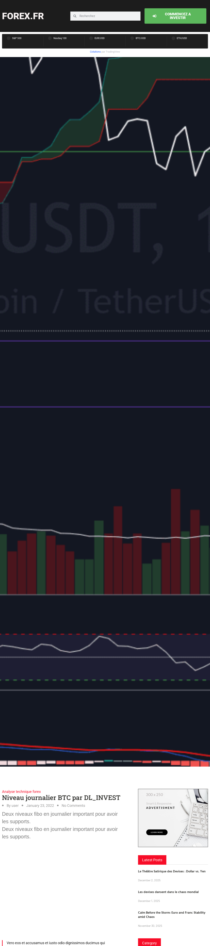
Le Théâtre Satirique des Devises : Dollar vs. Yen (172, 871)
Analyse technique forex (21, 791)
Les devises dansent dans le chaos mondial (168, 891)
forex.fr (23, 16)
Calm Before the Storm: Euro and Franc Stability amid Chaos (171, 914)
